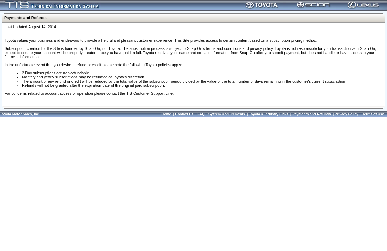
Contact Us (184, 114)
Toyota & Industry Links (268, 114)
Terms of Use (373, 114)
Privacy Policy (346, 114)
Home (166, 114)
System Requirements (226, 114)
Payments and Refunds (311, 114)
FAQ (201, 114)
